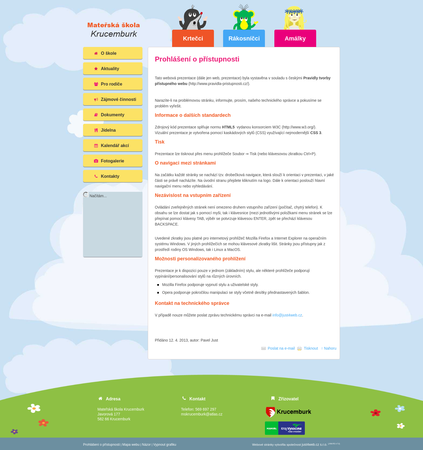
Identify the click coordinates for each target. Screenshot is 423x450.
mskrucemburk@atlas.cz (201, 414)
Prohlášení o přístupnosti (101, 444)
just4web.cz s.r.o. (314, 444)
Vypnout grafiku (164, 444)
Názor (146, 444)
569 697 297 (205, 409)
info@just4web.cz (287, 315)
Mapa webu (130, 444)
